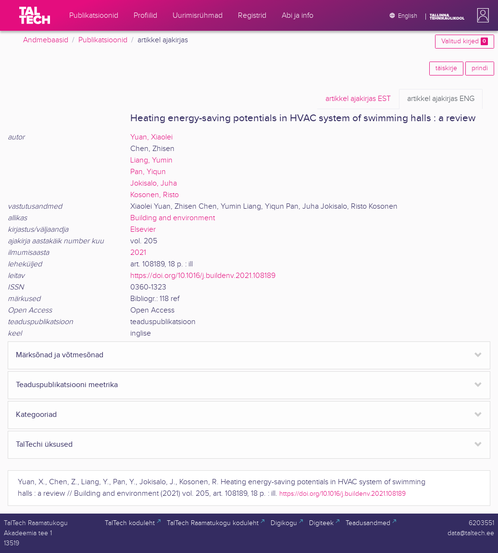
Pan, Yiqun (148, 171)
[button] (481, 15)
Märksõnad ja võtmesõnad (59, 355)
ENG (440, 99)
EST (358, 99)
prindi (480, 68)
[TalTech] (34, 15)
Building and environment (172, 218)
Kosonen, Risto (154, 195)
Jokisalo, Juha (153, 183)
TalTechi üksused (44, 444)
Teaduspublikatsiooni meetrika (67, 385)
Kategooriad (36, 414)
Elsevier (143, 229)
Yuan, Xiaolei (151, 137)
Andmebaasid (45, 40)
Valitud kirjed (464, 41)
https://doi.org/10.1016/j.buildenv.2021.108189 (202, 275)
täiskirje (446, 68)
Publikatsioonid (102, 40)
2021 (138, 252)
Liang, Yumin (151, 160)
